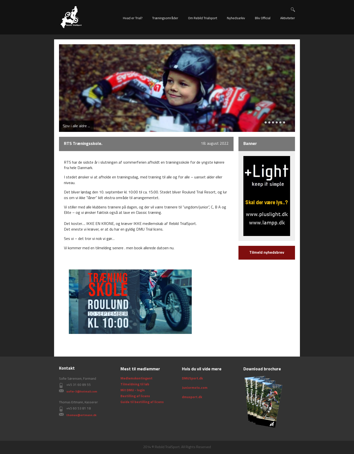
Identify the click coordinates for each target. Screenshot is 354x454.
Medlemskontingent (136, 378)
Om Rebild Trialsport (202, 18)
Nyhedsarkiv (236, 18)
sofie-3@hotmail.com (81, 391)
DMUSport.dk (192, 378)
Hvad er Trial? (132, 18)
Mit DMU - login (132, 390)
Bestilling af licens (135, 396)
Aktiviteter (287, 18)
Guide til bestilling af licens (142, 402)
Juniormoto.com (194, 388)
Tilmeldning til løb (134, 384)
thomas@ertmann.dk (81, 415)
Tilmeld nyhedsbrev (266, 253)
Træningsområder (165, 18)
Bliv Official (262, 18)
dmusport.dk (192, 397)
